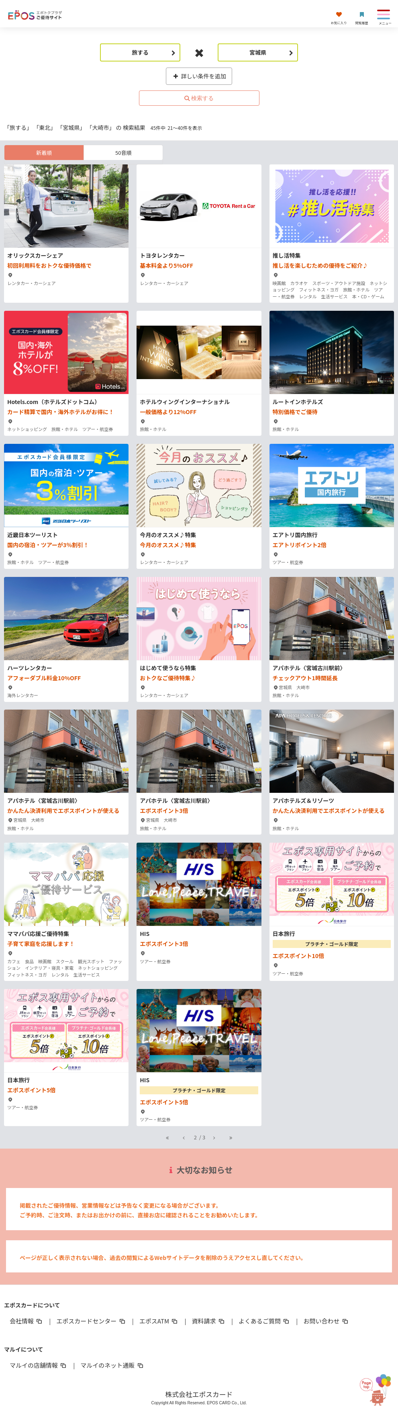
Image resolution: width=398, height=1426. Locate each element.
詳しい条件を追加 (199, 76)
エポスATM (159, 1321)
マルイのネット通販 (112, 1365)
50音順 (123, 152)
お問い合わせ (326, 1321)
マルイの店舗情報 (38, 1365)
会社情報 (26, 1321)
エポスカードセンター (91, 1321)
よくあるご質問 (264, 1321)
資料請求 (209, 1321)
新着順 (44, 152)
